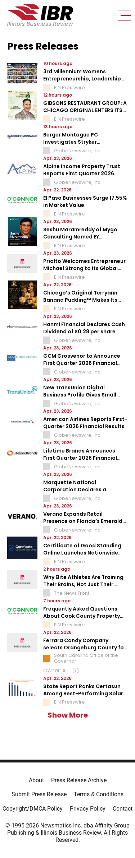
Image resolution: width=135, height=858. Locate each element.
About (36, 780)
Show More (68, 715)
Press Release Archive (79, 780)
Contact (122, 808)
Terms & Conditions (98, 794)
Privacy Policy (87, 808)
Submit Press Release (39, 794)
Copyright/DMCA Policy (33, 808)
